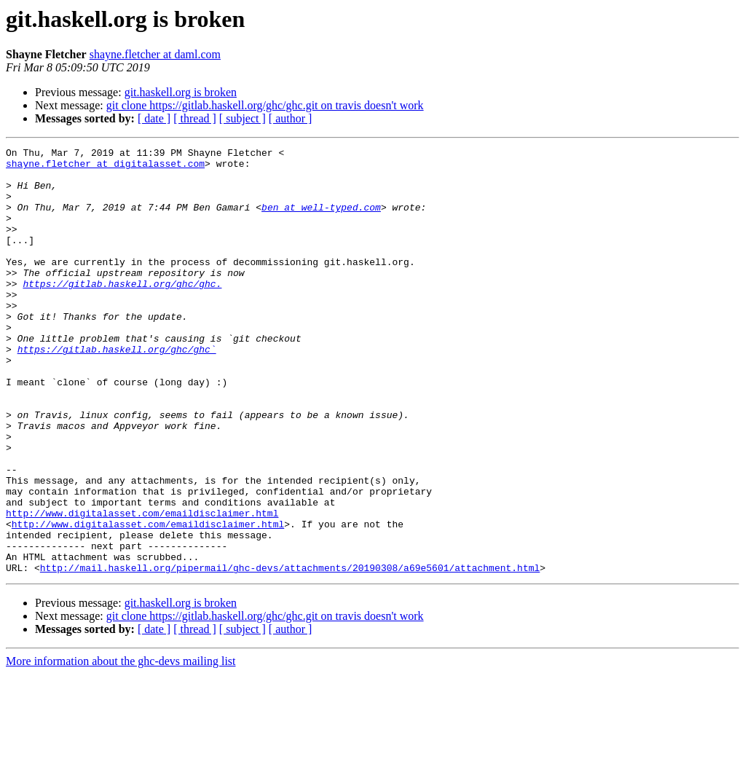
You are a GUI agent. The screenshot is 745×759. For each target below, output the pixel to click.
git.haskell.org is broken (181, 92)
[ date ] (154, 118)
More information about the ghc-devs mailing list (121, 746)
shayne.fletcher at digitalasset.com (105, 167)
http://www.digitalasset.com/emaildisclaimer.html (142, 587)
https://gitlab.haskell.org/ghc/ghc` (116, 390)
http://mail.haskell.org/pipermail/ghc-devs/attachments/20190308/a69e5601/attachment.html (290, 652)
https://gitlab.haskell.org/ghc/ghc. (122, 311)
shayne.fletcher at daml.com (155, 54)
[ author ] (290, 118)
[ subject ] (242, 118)
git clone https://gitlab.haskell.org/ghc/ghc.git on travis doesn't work (265, 105)
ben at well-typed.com (321, 220)
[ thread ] (194, 118)
